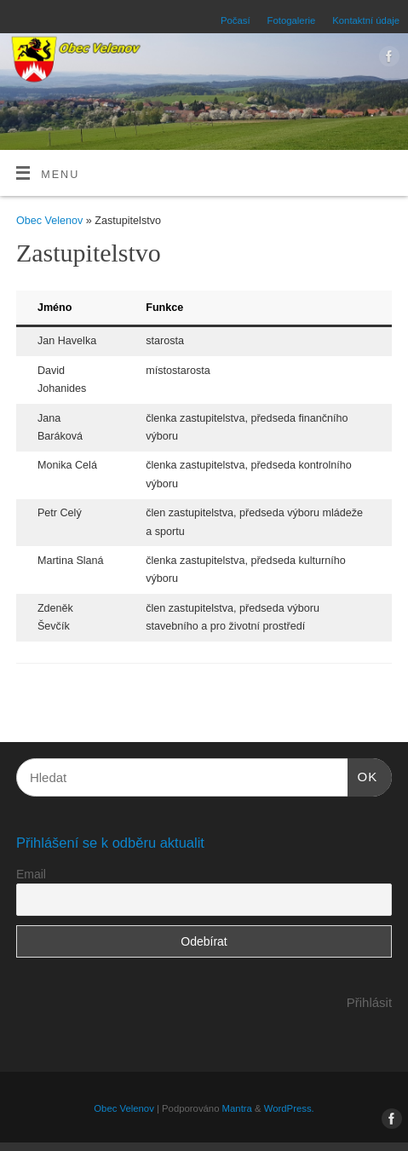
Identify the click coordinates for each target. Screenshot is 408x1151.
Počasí (235, 20)
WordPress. (289, 1108)
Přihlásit (369, 1002)
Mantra (237, 1108)
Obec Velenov (49, 221)
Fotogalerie (291, 20)
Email (31, 874)
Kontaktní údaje (365, 20)
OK (363, 774)
